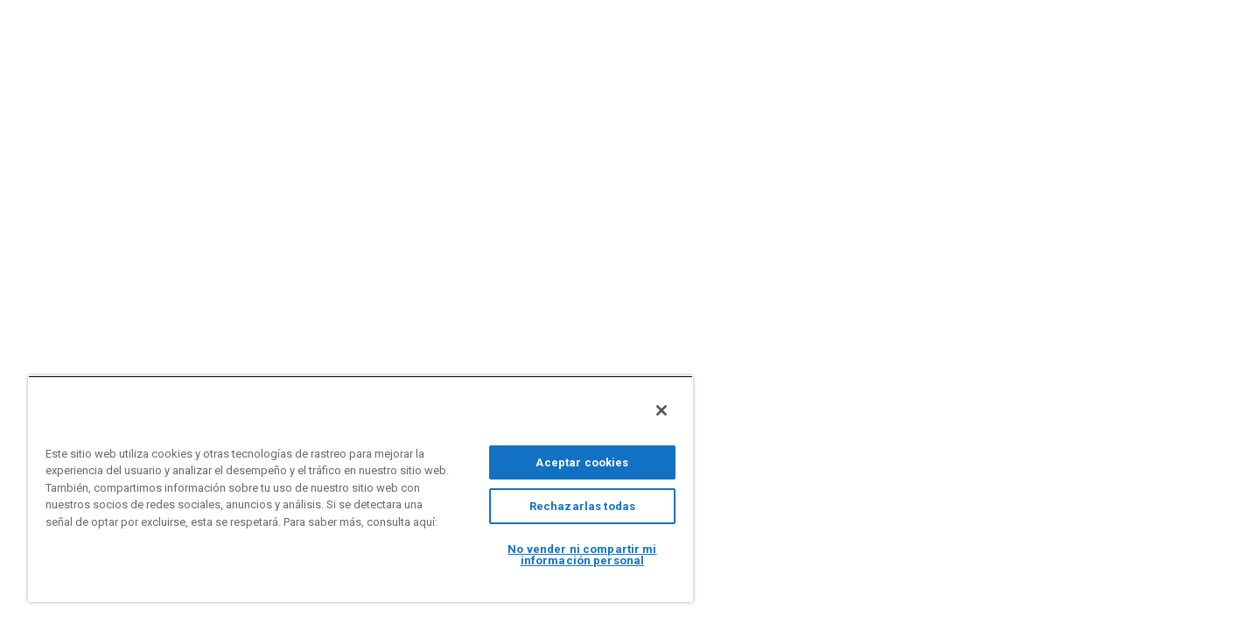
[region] (360, 488)
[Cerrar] (661, 410)
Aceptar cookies (582, 462)
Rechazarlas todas (582, 506)
